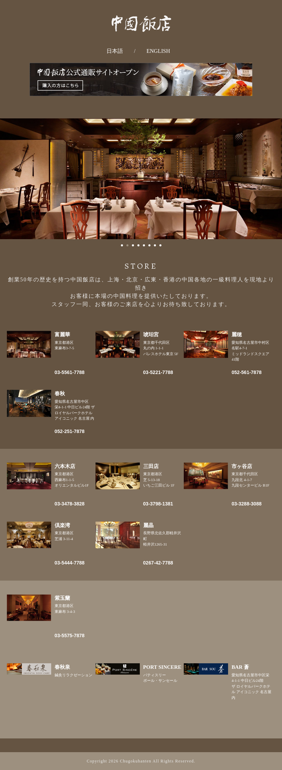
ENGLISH (158, 51)
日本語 (114, 51)
